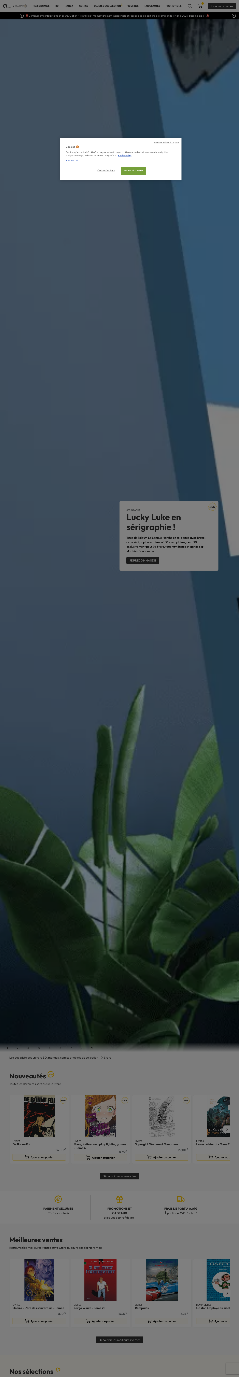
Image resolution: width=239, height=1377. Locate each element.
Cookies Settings (106, 170)
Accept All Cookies (133, 170)
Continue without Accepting (166, 142)
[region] (120, 159)
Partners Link (72, 160)
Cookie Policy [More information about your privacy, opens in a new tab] (124, 155)
